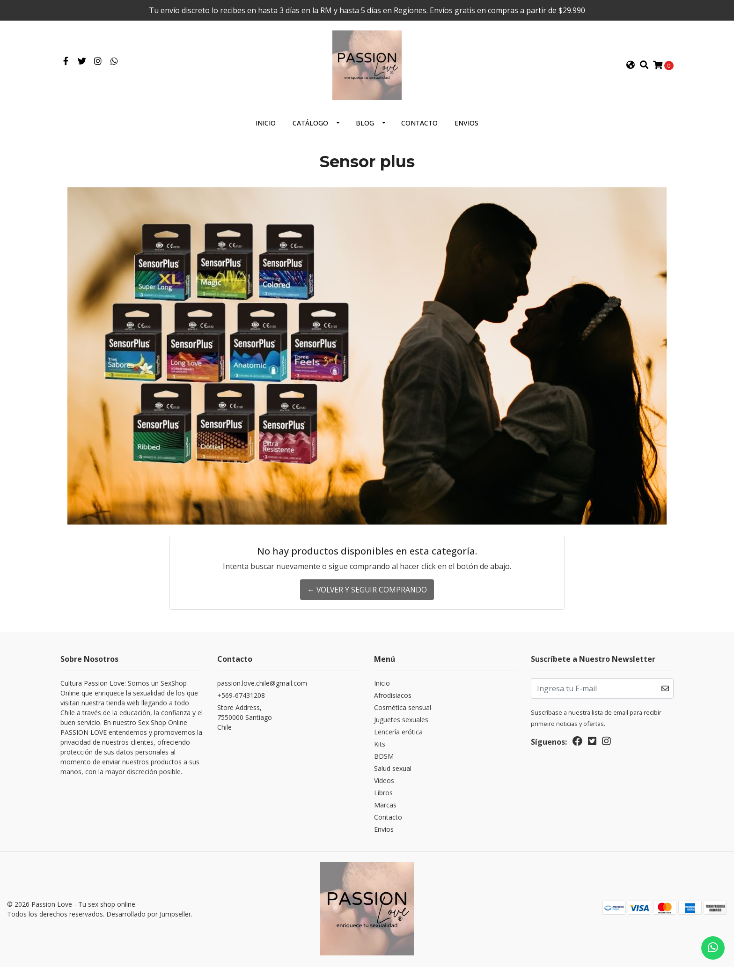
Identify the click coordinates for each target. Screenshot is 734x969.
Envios (466, 126)
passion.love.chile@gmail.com (262, 686)
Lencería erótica (398, 735)
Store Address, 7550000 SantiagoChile (244, 721)
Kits (379, 747)
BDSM (384, 759)
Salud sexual (392, 772)
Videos (384, 784)
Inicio (266, 126)
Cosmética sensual (402, 711)
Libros (383, 796)
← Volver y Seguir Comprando (367, 593)
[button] (630, 67)
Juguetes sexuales (401, 723)
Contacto (419, 126)
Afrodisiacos (392, 699)
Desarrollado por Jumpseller (148, 917)
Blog (365, 126)
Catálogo (310, 126)
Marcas (385, 808)
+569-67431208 (241, 699)
